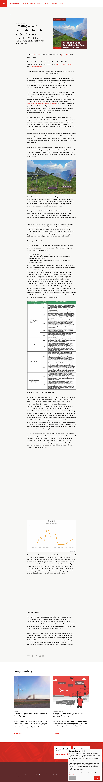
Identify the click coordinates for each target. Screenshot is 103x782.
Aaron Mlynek (38, 55)
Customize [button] (72, 778)
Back (13, 15)
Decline (90, 778)
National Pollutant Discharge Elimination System (41, 103)
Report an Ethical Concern (64, 774)
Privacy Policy (54, 774)
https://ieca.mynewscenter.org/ (64, 64)
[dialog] (85, 765)
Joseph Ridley (65, 55)
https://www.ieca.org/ (36, 66)
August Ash (21, 776)
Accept (96, 778)
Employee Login (36, 774)
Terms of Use (45, 774)
